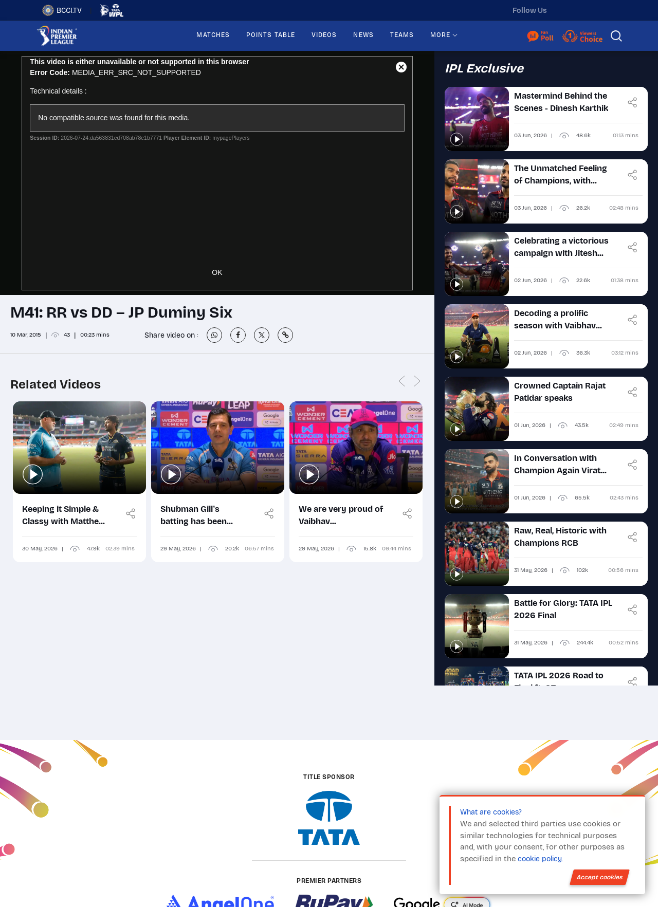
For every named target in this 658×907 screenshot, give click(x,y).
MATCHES (213, 35)
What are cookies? (491, 812)
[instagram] (586, 10)
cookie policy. (540, 859)
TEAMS (402, 35)
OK (217, 272)
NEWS (363, 35)
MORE (440, 35)
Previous (402, 381)
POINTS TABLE (270, 35)
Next (417, 381)
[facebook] (608, 10)
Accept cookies (600, 877)
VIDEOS (324, 35)
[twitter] (565, 10)
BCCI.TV (62, 10)
